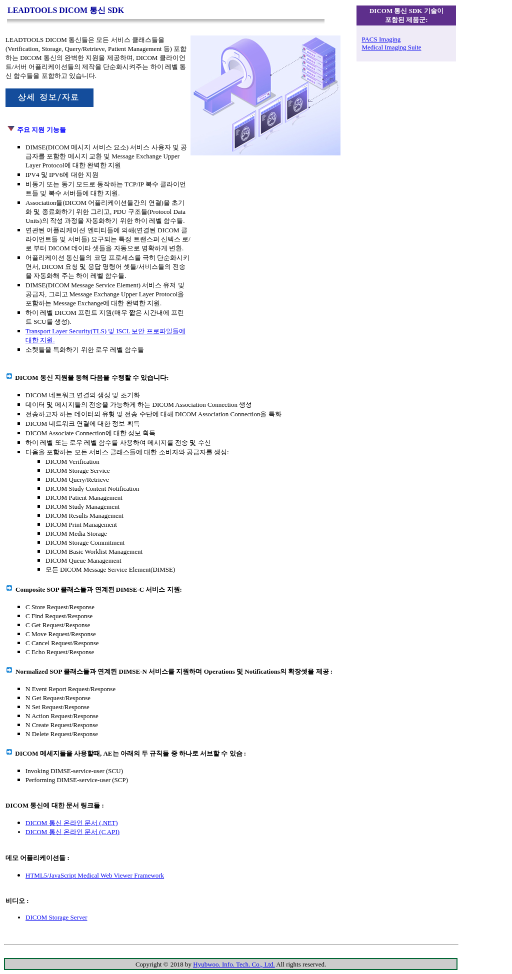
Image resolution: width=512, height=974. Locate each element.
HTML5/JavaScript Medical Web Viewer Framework (95, 875)
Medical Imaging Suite (391, 47)
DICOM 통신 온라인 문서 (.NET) (72, 823)
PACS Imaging (381, 39)
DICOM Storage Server (56, 917)
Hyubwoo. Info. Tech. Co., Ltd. (234, 964)
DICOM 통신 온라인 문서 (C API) (73, 832)
